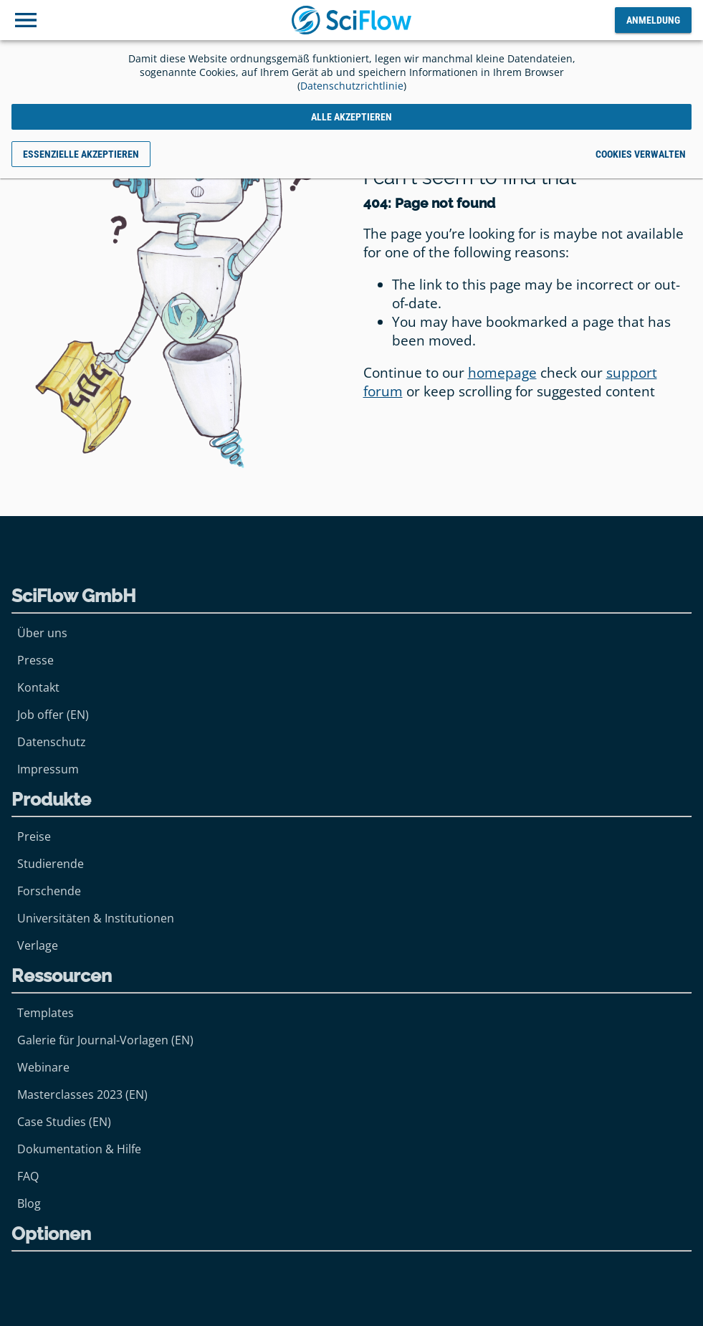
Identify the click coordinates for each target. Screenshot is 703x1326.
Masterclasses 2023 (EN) (82, 1094)
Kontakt (38, 687)
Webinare (43, 1067)
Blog (29, 1203)
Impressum (48, 769)
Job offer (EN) (53, 714)
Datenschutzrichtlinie (351, 85)
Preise (34, 836)
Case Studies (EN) (64, 1122)
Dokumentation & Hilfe (79, 1149)
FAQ (28, 1176)
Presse (35, 660)
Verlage (37, 945)
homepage (502, 372)
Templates (45, 1013)
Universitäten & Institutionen (95, 918)
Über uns (42, 633)
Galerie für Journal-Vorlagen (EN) (105, 1040)
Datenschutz (51, 742)
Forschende (49, 891)
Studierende (50, 864)
